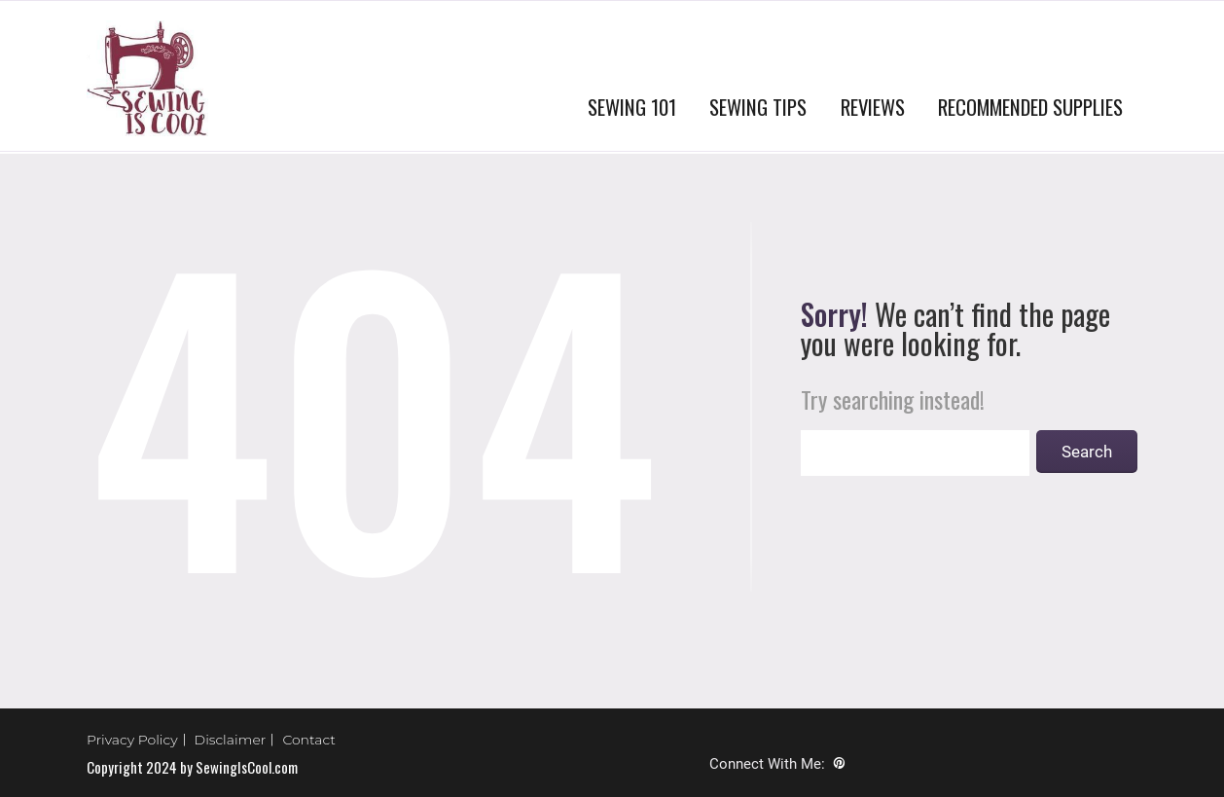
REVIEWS (873, 106)
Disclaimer (231, 739)
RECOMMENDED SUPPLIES (1030, 106)
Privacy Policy (132, 739)
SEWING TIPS (758, 106)
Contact (309, 739)
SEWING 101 (632, 106)
